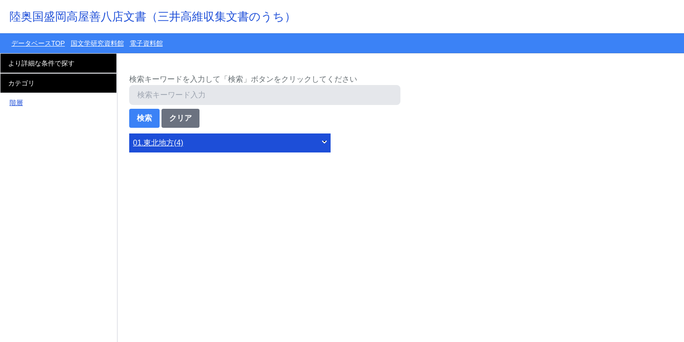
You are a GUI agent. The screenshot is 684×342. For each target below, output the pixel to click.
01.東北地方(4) (158, 143)
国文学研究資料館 (97, 43)
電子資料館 (146, 43)
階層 (16, 102)
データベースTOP (38, 43)
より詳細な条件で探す (41, 63)
